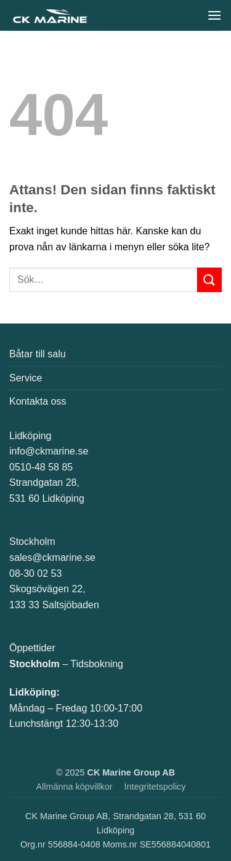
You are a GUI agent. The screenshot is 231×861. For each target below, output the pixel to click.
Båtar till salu (37, 354)
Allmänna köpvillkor (74, 787)
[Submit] (209, 280)
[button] (214, 15)
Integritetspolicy (155, 787)
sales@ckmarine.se (52, 557)
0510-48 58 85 (41, 467)
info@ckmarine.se (48, 451)
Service (25, 378)
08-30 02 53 (35, 573)
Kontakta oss (38, 401)
